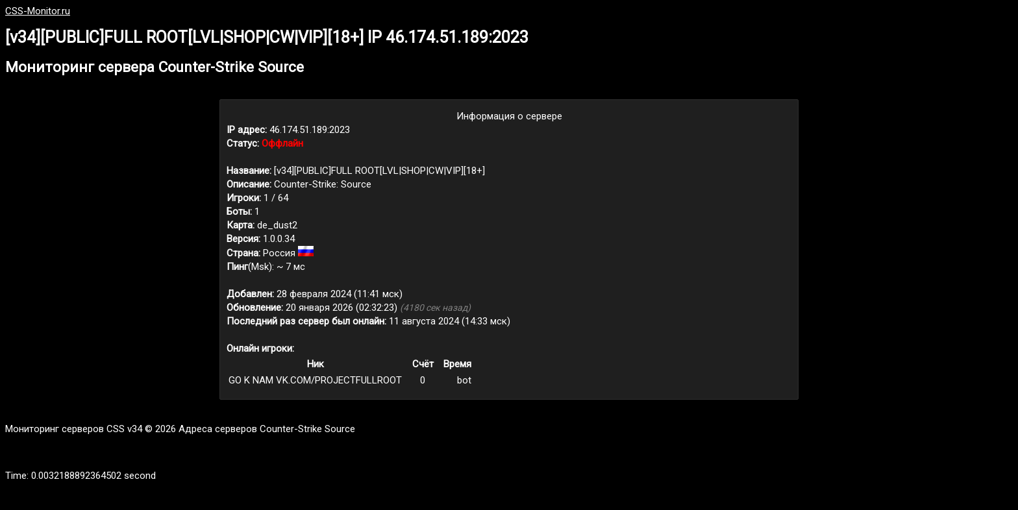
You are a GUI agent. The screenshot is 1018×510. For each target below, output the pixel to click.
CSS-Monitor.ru (37, 11)
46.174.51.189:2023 (309, 130)
